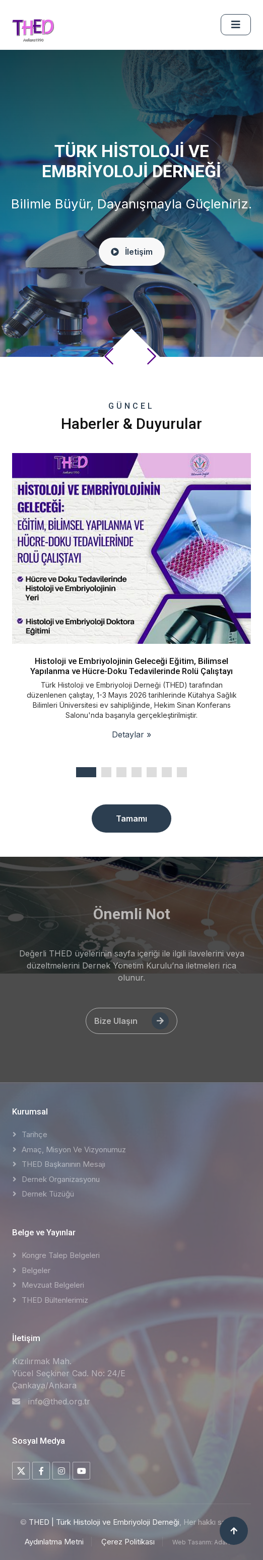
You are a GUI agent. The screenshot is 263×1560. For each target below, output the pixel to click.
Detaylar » (131, 734)
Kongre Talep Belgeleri (61, 1255)
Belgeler (36, 1270)
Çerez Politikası (128, 1541)
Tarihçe (34, 1134)
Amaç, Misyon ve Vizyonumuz (74, 1149)
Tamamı (131, 818)
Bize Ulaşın (131, 1020)
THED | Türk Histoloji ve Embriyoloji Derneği (104, 1522)
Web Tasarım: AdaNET (205, 1542)
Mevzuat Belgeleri (53, 1285)
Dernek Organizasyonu (61, 1179)
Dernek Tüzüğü (48, 1194)
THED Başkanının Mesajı (63, 1164)
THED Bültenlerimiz (55, 1300)
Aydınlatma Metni (54, 1541)
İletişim (132, 257)
